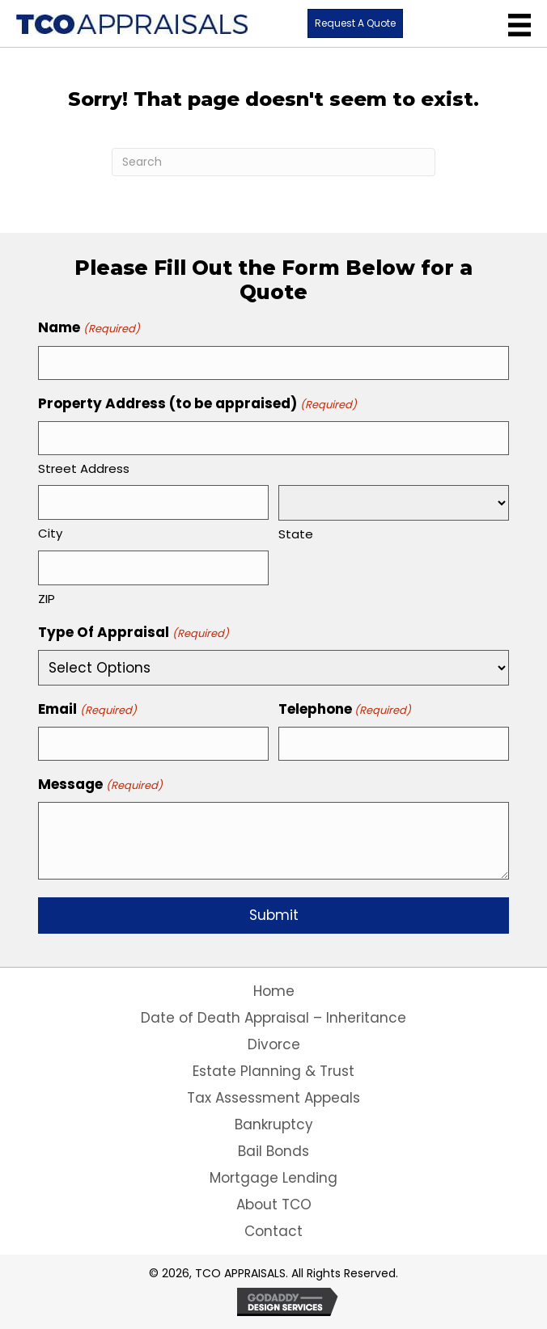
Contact (273, 1231)
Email (87, 709)
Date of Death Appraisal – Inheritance (273, 1017)
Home (274, 991)
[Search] (273, 162)
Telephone (344, 709)
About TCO (274, 1204)
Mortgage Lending (273, 1178)
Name (88, 328)
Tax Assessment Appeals (273, 1098)
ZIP (46, 598)
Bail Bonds (273, 1151)
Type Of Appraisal (133, 632)
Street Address (83, 468)
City (50, 533)
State (295, 533)
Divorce (274, 1044)
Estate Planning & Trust (273, 1071)
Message (100, 784)
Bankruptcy (274, 1124)
